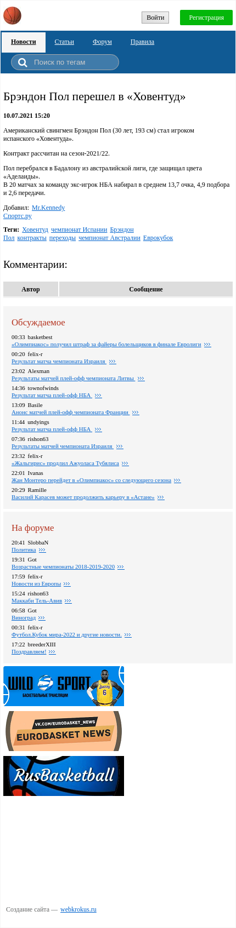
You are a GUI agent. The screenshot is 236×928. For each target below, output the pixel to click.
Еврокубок (158, 238)
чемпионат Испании (79, 229)
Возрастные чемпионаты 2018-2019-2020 (63, 566)
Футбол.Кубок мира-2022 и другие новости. (67, 634)
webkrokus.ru (78, 909)
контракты (32, 238)
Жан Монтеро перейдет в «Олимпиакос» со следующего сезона (91, 480)
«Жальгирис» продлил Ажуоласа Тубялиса (65, 463)
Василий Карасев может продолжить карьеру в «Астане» (83, 497)
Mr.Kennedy (48, 207)
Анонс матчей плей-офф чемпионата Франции (71, 412)
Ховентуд (35, 229)
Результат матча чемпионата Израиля (59, 361)
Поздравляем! (29, 651)
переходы (62, 238)
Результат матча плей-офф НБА (52, 395)
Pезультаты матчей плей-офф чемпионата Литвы (73, 378)
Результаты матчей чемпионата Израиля (63, 446)
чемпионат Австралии (109, 238)
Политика (24, 549)
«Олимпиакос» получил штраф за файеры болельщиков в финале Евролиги (106, 344)
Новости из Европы (36, 583)
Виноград (24, 617)
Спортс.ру (17, 216)
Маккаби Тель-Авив (37, 600)
